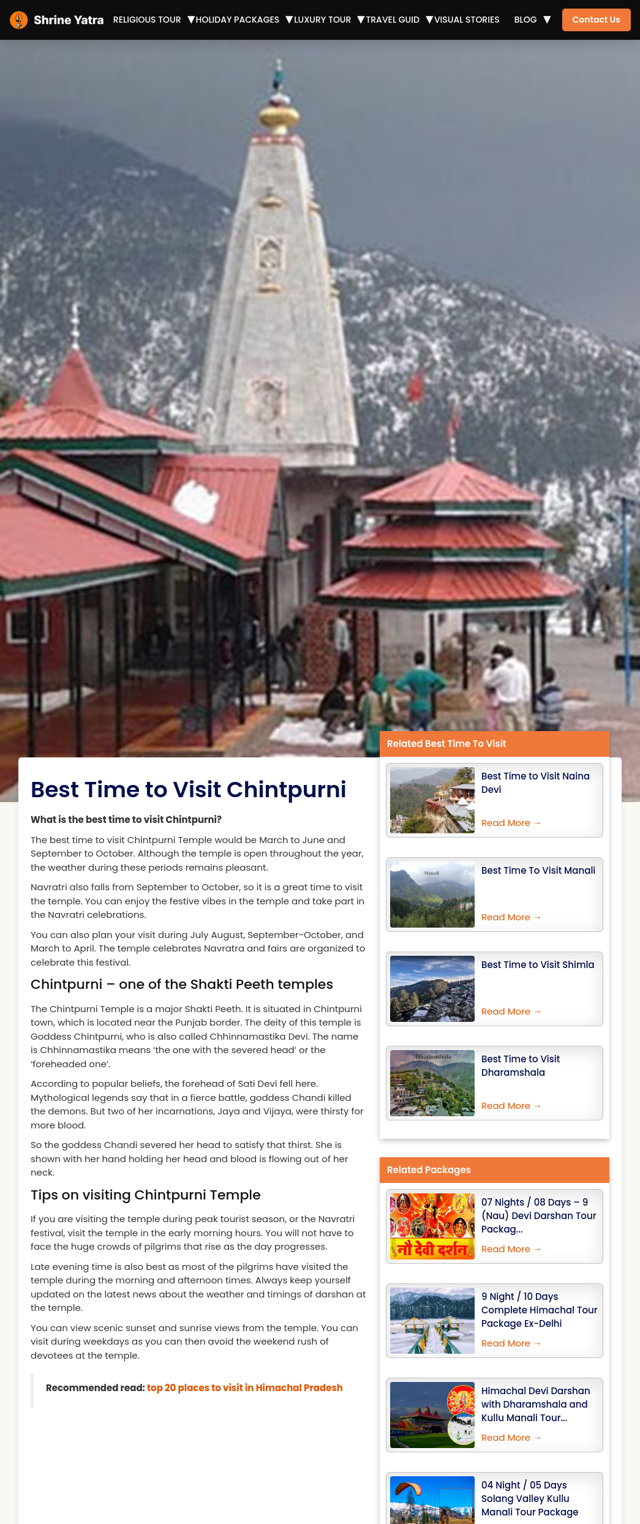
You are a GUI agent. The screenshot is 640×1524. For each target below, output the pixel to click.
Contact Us (596, 19)
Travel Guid (393, 19)
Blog (525, 19)
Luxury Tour (322, 19)
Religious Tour (147, 19)
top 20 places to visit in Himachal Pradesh (245, 1387)
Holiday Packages (238, 19)
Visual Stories (467, 19)
